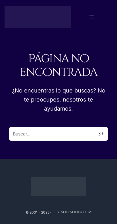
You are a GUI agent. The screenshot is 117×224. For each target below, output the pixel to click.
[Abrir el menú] (91, 17)
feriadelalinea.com (72, 212)
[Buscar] (100, 133)
